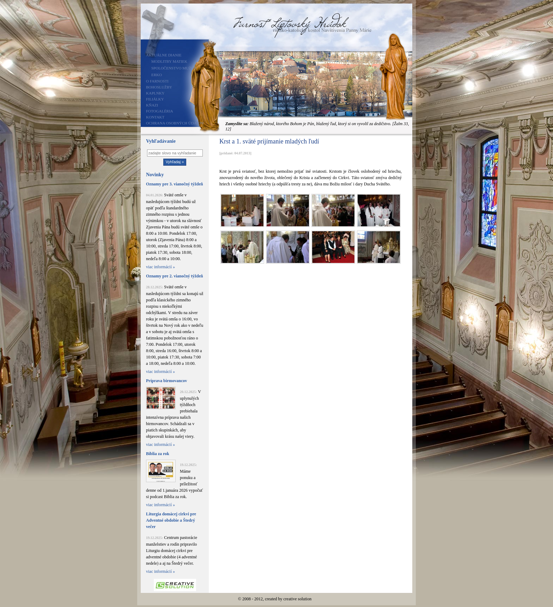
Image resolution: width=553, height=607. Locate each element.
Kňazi (152, 105)
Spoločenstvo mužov (174, 68)
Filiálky (155, 99)
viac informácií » (160, 266)
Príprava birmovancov (166, 380)
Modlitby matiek (169, 61)
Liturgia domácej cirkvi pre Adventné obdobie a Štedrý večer (171, 520)
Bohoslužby (159, 87)
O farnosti (157, 81)
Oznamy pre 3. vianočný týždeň (174, 184)
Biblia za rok (157, 453)
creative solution (298, 598)
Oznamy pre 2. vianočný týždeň (174, 276)
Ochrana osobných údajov (175, 123)
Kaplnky (155, 93)
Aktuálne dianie (164, 55)
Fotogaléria (159, 111)
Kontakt (155, 117)
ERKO (156, 75)
